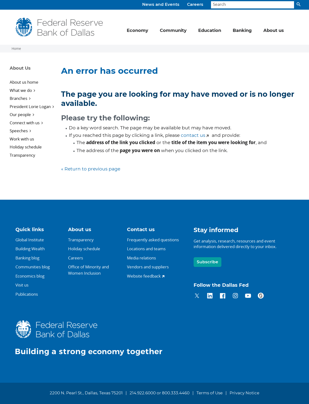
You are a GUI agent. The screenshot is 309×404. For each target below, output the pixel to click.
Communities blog (32, 267)
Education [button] (209, 31)
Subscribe (207, 262)
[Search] (252, 5)
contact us (193, 135)
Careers (195, 5)
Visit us (21, 285)
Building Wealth (30, 248)
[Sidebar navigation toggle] (32, 72)
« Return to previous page (90, 169)
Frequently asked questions (153, 239)
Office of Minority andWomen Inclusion (88, 270)
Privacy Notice (244, 393)
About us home (24, 82)
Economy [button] (137, 31)
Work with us (22, 139)
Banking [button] (242, 31)
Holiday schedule (26, 147)
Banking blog (27, 258)
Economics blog (29, 276)
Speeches (19, 130)
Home (16, 48)
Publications (26, 294)
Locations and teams (146, 248)
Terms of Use (210, 393)
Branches (18, 98)
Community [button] (173, 31)
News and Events (160, 5)
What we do (21, 90)
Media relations (141, 258)
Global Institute (29, 239)
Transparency (22, 155)
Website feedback (144, 276)
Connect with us (25, 122)
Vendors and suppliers (148, 267)
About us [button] (273, 31)
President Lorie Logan (30, 106)
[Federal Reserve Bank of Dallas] (59, 27)
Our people (20, 114)
